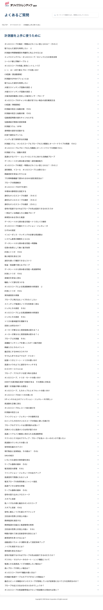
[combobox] (75, 14)
